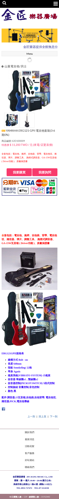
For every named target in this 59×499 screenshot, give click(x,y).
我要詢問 (45, 172)
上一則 (31, 416)
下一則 (53, 416)
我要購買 (19, 172)
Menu (29, 53)
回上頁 (42, 416)
